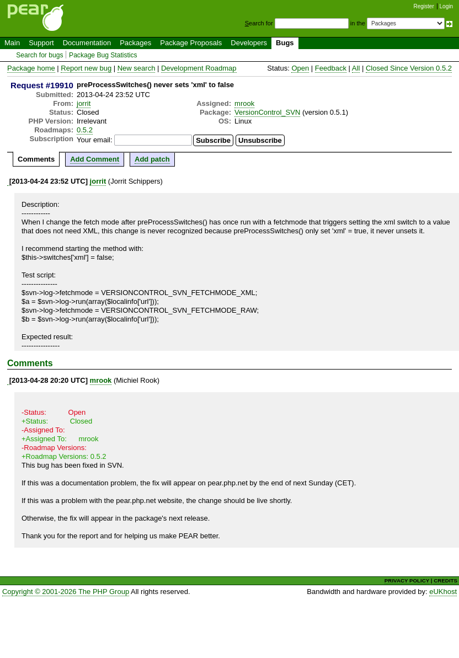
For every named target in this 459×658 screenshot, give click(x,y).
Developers (249, 43)
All (356, 68)
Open (300, 68)
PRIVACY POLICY (407, 580)
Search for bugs (39, 55)
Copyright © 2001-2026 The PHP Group (65, 591)
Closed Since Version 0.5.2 (409, 68)
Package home (31, 68)
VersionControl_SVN (267, 112)
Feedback (330, 68)
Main (12, 43)
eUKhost (443, 591)
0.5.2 (85, 130)
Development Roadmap (199, 68)
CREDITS (445, 580)
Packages (135, 43)
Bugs (285, 43)
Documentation (87, 43)
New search (137, 68)
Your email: (95, 140)
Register (424, 6)
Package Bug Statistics (103, 55)
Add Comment (94, 159)
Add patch (152, 159)
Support (41, 43)
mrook (244, 103)
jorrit (83, 103)
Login (446, 6)
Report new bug (86, 68)
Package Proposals (191, 43)
